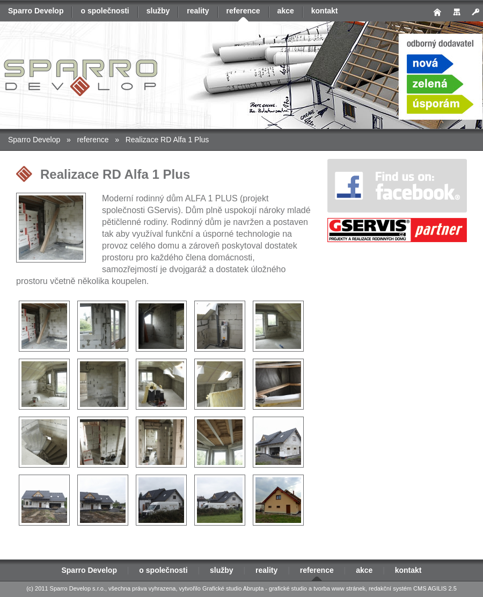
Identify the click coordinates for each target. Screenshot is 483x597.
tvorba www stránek (339, 588)
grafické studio (288, 588)
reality (198, 10)
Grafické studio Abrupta (233, 588)
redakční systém (390, 588)
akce (285, 10)
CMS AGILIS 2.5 (435, 588)
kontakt (324, 10)
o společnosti (104, 10)
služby (158, 10)
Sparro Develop (35, 10)
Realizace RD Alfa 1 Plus (167, 139)
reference (243, 10)
